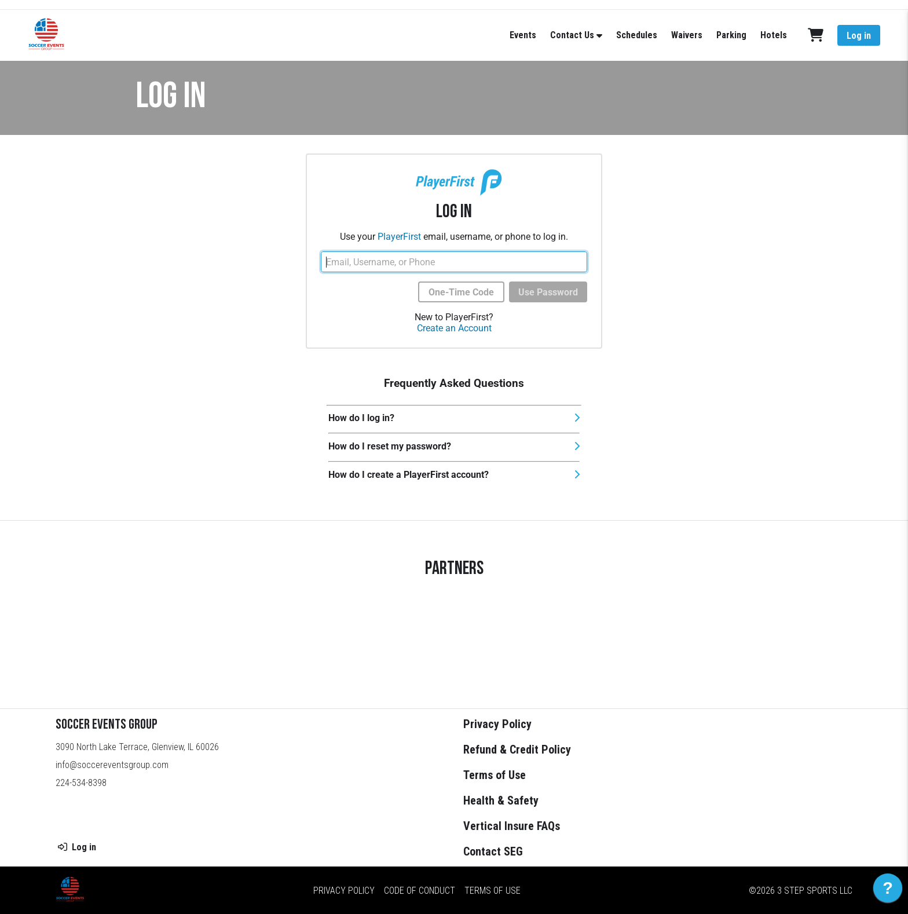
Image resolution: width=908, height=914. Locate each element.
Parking (731, 35)
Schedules (636, 35)
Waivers (686, 35)
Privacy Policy (497, 724)
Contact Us (572, 35)
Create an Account (454, 328)
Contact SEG (493, 851)
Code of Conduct (419, 890)
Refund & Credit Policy (517, 749)
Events (523, 35)
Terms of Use (494, 775)
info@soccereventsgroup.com (112, 764)
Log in (859, 35)
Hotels (773, 35)
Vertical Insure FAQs (511, 826)
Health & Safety (501, 800)
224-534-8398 (81, 782)
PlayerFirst (399, 236)
